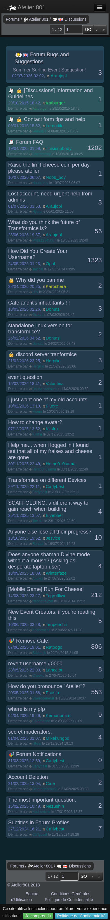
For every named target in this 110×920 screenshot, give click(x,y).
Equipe (31, 893)
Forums (13, 19)
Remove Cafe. (29, 641)
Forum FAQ (26, 142)
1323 (95, 260)
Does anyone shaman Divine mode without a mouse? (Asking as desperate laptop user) (49, 561)
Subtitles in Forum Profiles (38, 822)
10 (98, 537)
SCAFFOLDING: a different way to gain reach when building (48, 506)
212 (96, 595)
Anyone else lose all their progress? (49, 532)
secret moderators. (30, 732)
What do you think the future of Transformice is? (44, 225)
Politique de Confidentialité (81, 916)
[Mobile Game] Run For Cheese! (46, 589)
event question (25, 377)
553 (96, 692)
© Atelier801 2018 (23, 885)
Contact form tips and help (47, 119)
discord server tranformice (43, 354)
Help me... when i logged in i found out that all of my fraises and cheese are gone (50, 451)
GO (88, 29)
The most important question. (42, 800)
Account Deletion (28, 777)
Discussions (70, 19)
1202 (95, 147)
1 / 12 (57, 29)
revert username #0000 (35, 664)
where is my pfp (26, 709)
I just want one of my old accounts (47, 400)
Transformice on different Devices (47, 480)
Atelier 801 (25, 7)
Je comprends (38, 916)
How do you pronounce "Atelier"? (46, 686)
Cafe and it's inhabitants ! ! (39, 303)
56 (98, 231)
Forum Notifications (35, 754)
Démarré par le (44, 108)
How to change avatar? (35, 422)
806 (96, 646)
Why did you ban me (36, 280)
